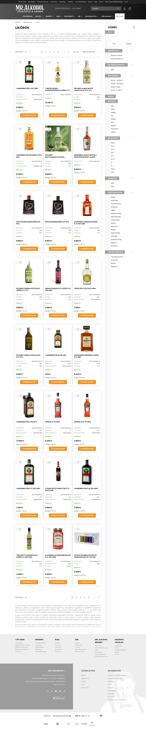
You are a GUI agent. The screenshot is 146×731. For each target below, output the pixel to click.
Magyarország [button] (116, 214)
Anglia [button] (113, 198)
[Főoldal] (17, 23)
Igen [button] (112, 70)
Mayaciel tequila (100, 655)
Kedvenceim (85, 688)
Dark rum (58, 643)
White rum (58, 648)
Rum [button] (112, 123)
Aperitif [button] (113, 126)
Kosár (83, 685)
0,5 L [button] (112, 153)
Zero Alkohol (107, 17)
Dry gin (77, 643)
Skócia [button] (113, 224)
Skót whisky (38, 650)
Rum (58, 17)
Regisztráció (85, 679)
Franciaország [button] (116, 204)
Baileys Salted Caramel (22, 645)
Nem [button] (112, 187)
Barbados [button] (114, 227)
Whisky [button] (113, 113)
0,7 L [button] (112, 156)
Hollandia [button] (114, 207)
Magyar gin (78, 645)
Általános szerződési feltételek (117, 676)
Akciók (38, 17)
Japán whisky (39, 648)
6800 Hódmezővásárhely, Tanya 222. (53, 676)
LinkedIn (60, 692)
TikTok (64, 692)
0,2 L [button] (112, 147)
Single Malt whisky (40, 652)
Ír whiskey (38, 645)
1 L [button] (111, 163)
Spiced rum (58, 650)
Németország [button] (116, 217)
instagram (52, 692)
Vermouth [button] (114, 129)
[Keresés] (106, 9)
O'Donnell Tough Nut (21, 648)
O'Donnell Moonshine (101, 657)
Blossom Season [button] (116, 56)
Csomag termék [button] (117, 257)
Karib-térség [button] (115, 233)
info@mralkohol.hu (59, 685)
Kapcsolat (111, 694)
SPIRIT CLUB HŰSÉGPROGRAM (113, 2)
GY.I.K (126, 2)
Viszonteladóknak (80, 2)
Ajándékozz (31, 2)
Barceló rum (99, 652)
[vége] (128, 44)
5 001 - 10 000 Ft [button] (116, 91)
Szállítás (70, 2)
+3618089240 (60, 679)
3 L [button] (112, 166)
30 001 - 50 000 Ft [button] (117, 84)
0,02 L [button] (113, 169)
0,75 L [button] (113, 160)
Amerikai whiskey (40, 643)
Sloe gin (77, 648)
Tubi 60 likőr (19, 643)
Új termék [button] (114, 261)
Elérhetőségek (112, 691)
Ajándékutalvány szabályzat (117, 700)
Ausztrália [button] (114, 201)
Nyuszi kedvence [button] (117, 59)
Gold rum (58, 645)
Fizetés (110, 685)
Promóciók (111, 697)
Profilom (83, 682)
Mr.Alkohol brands (42, 2)
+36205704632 (60, 682)
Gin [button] (112, 116)
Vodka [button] (113, 133)
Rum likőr (58, 652)
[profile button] (124, 9)
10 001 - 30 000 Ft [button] (117, 81)
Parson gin (98, 646)
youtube (56, 692)
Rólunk (90, 2)
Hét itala (119, 17)
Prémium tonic (79, 652)
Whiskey (49, 17)
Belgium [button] (114, 243)
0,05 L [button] (113, 143)
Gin (79, 17)
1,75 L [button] (112, 173)
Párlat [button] (113, 110)
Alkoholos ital (91, 17)
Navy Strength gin (80, 650)
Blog (95, 2)
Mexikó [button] (113, 230)
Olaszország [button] (115, 220)
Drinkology (62, 2)
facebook (48, 692)
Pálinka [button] (113, 120)
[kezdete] (114, 44)
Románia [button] (114, 246)
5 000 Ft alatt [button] (115, 87)
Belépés (83, 676)
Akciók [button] (113, 264)
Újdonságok (27, 17)
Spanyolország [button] (116, 240)
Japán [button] (113, 211)
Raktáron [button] (114, 267)
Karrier (101, 2)
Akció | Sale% (22, 2)
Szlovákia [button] (114, 237)
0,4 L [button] (112, 150)
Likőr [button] (112, 107)
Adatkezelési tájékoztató (115, 679)
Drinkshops (53, 2)
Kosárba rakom (29, 116)
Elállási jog (111, 682)
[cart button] (130, 9)
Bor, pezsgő (68, 17)
